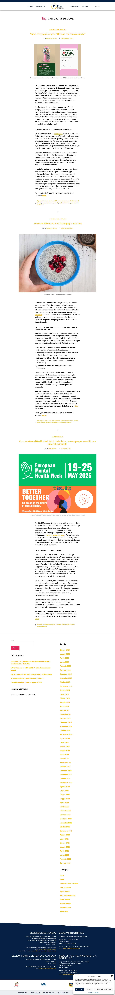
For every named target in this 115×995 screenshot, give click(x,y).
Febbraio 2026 (65, 666)
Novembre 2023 (66, 774)
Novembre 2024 (66, 726)
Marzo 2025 (64, 710)
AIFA (55, 201)
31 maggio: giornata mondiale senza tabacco (28, 678)
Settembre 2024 (66, 734)
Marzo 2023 (64, 806)
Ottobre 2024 (65, 730)
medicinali (58, 134)
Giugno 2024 (65, 746)
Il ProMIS (31, 6)
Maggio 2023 (65, 798)
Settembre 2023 (66, 782)
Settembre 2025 (66, 686)
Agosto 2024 (65, 738)
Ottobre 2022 (65, 826)
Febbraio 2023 (65, 810)
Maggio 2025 (65, 702)
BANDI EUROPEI (40, 6)
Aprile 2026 (64, 658)
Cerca (12, 640)
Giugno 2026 (65, 650)
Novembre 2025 (66, 678)
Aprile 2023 (64, 802)
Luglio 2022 (64, 838)
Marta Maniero (52, 448)
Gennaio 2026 (65, 670)
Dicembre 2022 (66, 818)
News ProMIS (65, 899)
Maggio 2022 (65, 846)
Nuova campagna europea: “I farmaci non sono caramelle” (57, 34)
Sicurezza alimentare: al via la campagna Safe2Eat (57, 223)
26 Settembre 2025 (66, 228)
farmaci (39, 203)
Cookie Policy (91, 992)
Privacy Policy (48, 992)
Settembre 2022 (66, 830)
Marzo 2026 (64, 662)
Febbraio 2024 (65, 762)
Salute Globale (65, 903)
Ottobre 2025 (65, 682)
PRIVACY (97, 992)
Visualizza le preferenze (103, 989)
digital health (65, 891)
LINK (44, 195)
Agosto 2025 (65, 690)
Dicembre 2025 (66, 674)
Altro (62, 875)
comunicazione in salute (57, 29)
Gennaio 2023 (65, 814)
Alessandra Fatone (51, 38)
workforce (64, 911)
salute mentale (70, 624)
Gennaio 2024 (65, 766)
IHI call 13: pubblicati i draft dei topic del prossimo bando (32, 674)
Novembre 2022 (66, 822)
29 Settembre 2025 (66, 38)
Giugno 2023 (65, 794)
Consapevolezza (60, 624)
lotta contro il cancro (68, 895)
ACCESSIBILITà (22, 992)
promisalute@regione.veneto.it (47, 948)
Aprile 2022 (64, 850)
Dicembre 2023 (66, 770)
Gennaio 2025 (65, 718)
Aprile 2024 (64, 754)
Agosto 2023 (65, 786)
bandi (62, 879)
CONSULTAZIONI (74, 6)
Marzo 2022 (64, 854)
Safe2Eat (38, 315)
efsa (53, 420)
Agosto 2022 (65, 834)
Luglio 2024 (64, 742)
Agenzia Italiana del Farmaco (45, 201)
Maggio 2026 (65, 653)
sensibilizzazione (42, 625)
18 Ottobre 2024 (65, 448)
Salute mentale (57, 436)
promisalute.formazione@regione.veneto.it (44, 950)
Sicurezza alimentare (67, 420)
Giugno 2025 (65, 698)
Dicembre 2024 (66, 722)
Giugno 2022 (65, 842)
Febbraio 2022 (65, 859)
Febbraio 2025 (65, 714)
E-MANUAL (85, 6)
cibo (76, 406)
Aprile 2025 (64, 706)
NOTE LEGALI (35, 992)
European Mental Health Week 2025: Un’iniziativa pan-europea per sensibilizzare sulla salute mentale (57, 442)
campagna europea (63, 201)
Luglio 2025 (64, 694)
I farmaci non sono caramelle (50, 203)
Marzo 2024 (64, 758)
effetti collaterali (74, 201)
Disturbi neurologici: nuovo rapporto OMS (26, 682)
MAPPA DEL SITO (63, 992)
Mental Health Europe (55, 535)
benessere (40, 624)
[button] (112, 976)
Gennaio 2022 (65, 862)
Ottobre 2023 (65, 778)
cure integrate (65, 887)
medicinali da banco (64, 203)
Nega (89, 989)
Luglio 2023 (64, 790)
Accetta (79, 989)
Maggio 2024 (65, 750)
